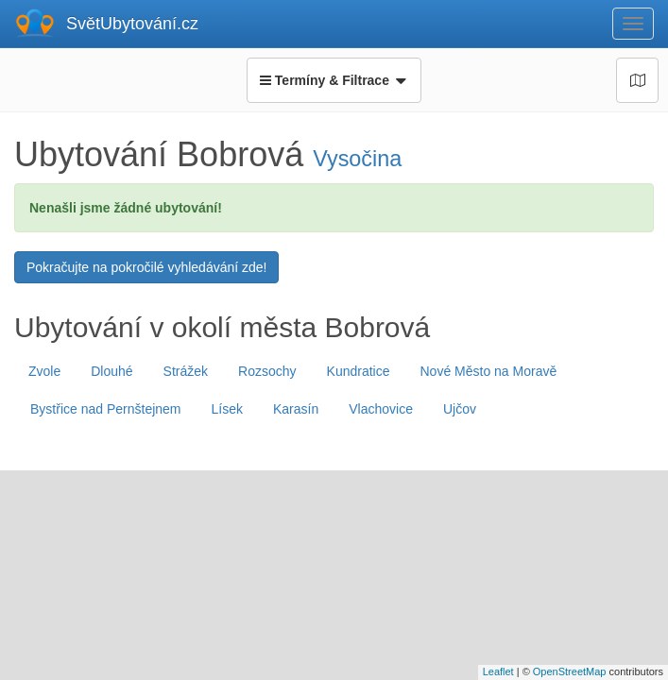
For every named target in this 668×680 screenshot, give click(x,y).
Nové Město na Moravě (488, 371)
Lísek (227, 408)
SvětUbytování (132, 23)
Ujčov (459, 408)
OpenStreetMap (570, 671)
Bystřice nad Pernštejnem (105, 408)
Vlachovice (381, 408)
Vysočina (357, 158)
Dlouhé (111, 371)
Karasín (295, 408)
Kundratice (358, 371)
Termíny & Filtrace (333, 80)
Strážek (185, 371)
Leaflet (498, 671)
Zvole (44, 371)
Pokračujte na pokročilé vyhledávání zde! (146, 267)
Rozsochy (267, 371)
